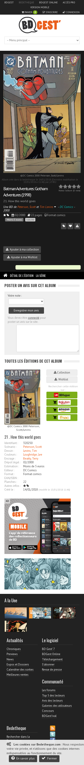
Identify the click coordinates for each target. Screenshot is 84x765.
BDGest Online (48, 2)
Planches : (10, 482)
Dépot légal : (12, 462)
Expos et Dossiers (18, 664)
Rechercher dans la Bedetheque (18, 739)
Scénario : (10, 447)
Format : (9, 474)
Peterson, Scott (32, 447)
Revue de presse (52, 669)
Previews (12, 654)
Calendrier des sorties (20, 669)
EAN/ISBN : (11, 478)
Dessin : (9, 451)
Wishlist (61, 379)
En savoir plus (23, 758)
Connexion (71, 12)
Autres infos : (12, 486)
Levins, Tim (30, 451)
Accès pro (69, 2)
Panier (29, 12)
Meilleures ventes (18, 675)
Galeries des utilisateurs (57, 706)
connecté (33, 318)
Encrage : (9, 458)
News (10, 659)
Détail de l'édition (21, 275)
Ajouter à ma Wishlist (22, 257)
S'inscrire (50, 12)
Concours (48, 711)
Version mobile (39, 7)
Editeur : (9, 470)
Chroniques (14, 649)
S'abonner (48, 664)
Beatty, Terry (30, 458)
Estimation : (11, 466)
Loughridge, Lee (32, 454)
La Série (41, 275)
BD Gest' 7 (48, 649)
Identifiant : (11, 443)
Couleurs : (10, 454)
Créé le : (9, 489)
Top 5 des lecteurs (53, 695)
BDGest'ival (49, 716)
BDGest (9, 2)
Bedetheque (26, 2)
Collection (62, 372)
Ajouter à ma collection (22, 249)
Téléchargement (52, 659)
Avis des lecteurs (52, 700)
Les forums (48, 690)
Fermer (49, 758)
